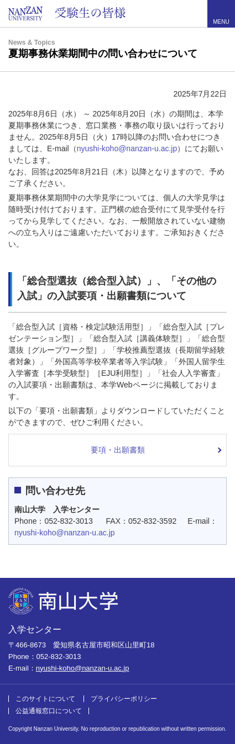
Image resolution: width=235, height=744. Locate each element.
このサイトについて (45, 699)
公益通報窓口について (48, 711)
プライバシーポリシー (124, 699)
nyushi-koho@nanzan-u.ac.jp (127, 148)
